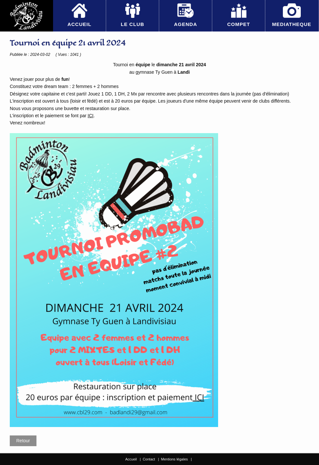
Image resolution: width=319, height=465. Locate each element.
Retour (23, 440)
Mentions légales (174, 459)
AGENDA (185, 24)
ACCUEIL (79, 24)
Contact (149, 459)
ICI (90, 115)
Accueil (131, 459)
